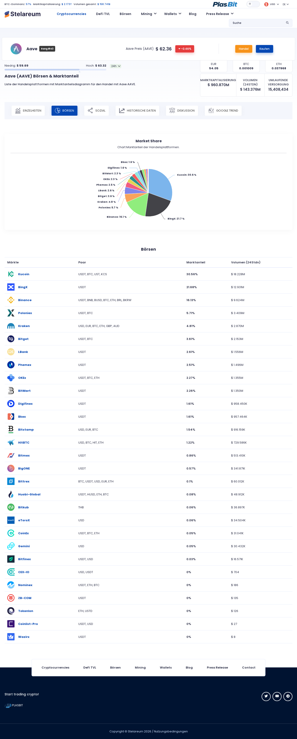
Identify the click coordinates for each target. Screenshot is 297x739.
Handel (244, 49)
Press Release (217, 667)
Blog (192, 14)
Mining (140, 667)
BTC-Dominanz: (15, 4)
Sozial (96, 110)
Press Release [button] (217, 14)
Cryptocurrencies (71, 14)
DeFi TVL (103, 14)
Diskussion (182, 110)
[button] (225, 4)
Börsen (125, 14)
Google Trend (223, 110)
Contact (248, 667)
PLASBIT (14, 705)
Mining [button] (146, 14)
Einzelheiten (28, 110)
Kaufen (265, 49)
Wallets (166, 667)
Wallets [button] (170, 14)
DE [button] (284, 4)
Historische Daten (137, 110)
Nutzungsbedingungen (171, 731)
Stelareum (135, 731)
